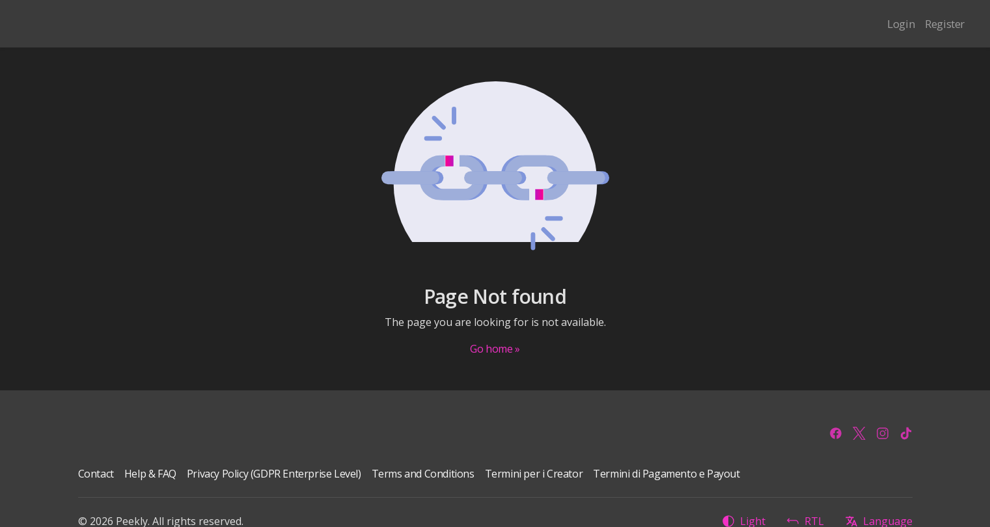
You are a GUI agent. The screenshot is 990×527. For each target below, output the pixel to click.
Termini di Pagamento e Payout (666, 473)
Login (900, 23)
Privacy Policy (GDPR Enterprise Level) (274, 473)
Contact (96, 473)
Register (945, 23)
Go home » (494, 349)
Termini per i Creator (534, 473)
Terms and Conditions (423, 473)
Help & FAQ (150, 473)
